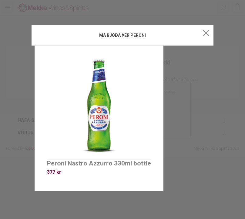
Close (206, 33)
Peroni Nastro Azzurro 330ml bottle (99, 163)
